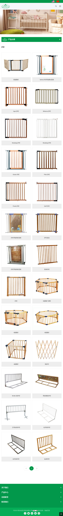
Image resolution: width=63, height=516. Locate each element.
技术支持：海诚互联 (44, 510)
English (53, 1)
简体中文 (58, 1)
